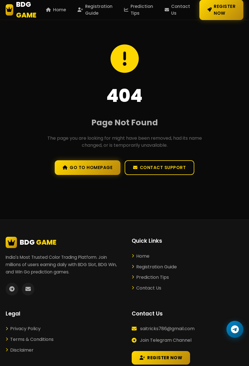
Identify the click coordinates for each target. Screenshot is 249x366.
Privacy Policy (23, 328)
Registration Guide (95, 9)
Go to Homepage (88, 167)
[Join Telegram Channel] (234, 329)
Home (56, 10)
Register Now (161, 358)
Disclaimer (20, 350)
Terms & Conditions (30, 339)
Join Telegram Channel (165, 340)
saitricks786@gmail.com (167, 328)
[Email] (28, 289)
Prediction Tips (138, 9)
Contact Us (177, 9)
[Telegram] (12, 289)
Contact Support (159, 167)
